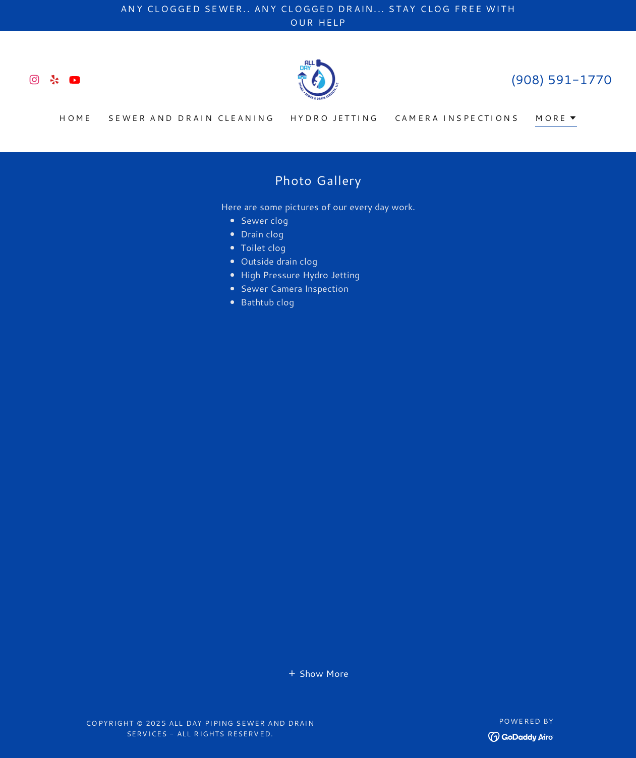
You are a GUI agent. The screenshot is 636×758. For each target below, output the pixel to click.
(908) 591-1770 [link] (561, 79)
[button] (556, 119)
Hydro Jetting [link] (334, 117)
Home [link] (75, 117)
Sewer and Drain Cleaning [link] (191, 117)
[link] (34, 80)
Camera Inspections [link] (456, 117)
